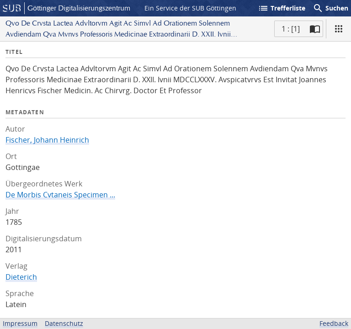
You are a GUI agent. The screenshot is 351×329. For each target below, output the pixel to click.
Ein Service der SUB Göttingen (190, 8)
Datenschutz (64, 323)
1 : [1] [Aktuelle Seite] (291, 29)
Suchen (330, 8)
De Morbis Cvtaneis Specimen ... (60, 195)
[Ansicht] (338, 28)
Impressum (20, 323)
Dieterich (21, 277)
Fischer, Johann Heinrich (47, 140)
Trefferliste (281, 8)
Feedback (333, 323)
